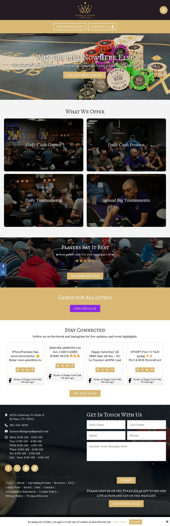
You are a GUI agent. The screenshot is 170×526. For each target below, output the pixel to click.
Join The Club (85, 308)
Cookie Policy (119, 522)
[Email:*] (106, 435)
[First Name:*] (106, 424)
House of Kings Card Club (27, 379)
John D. (141, 267)
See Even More (85, 393)
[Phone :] (146, 435)
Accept (135, 522)
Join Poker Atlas (69, 26)
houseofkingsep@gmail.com (29, 431)
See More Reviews (85, 276)
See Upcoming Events (84, 75)
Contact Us (102, 26)
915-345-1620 (19, 425)
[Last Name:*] (146, 424)
